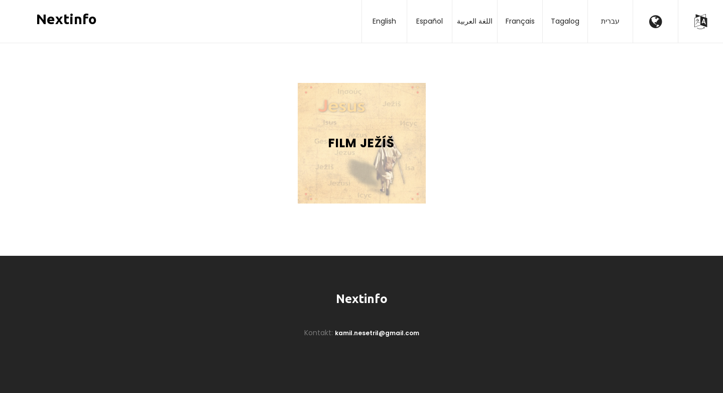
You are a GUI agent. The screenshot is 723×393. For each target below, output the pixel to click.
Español (429, 21)
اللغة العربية (475, 21)
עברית (610, 21)
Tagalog (565, 21)
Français (520, 21)
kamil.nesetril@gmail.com (377, 333)
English (384, 21)
